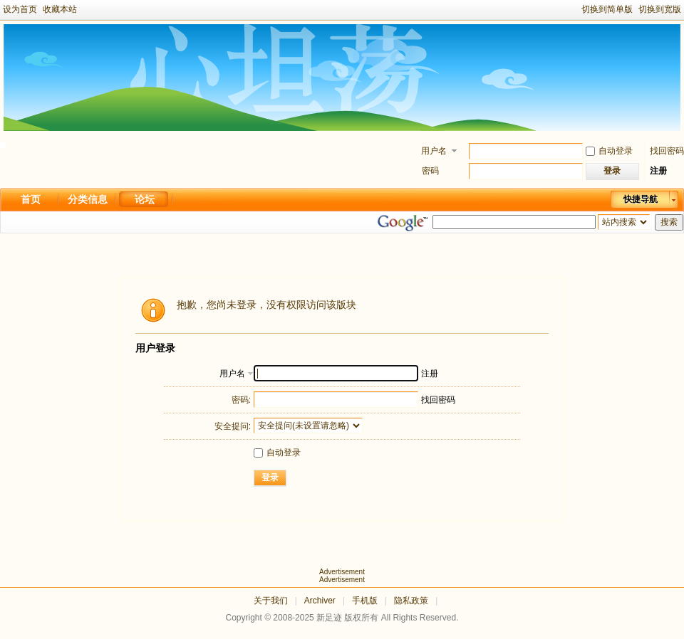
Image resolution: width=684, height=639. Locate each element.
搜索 (669, 222)
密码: (241, 400)
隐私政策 (411, 601)
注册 (658, 171)
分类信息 (88, 199)
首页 (31, 199)
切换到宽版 (659, 9)
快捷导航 (640, 199)
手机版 (365, 601)
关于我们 (271, 601)
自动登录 (609, 151)
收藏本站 (60, 9)
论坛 (145, 199)
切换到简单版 (607, 9)
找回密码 (667, 151)
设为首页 (20, 9)
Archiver (320, 601)
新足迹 (329, 618)
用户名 (434, 151)
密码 (430, 171)
